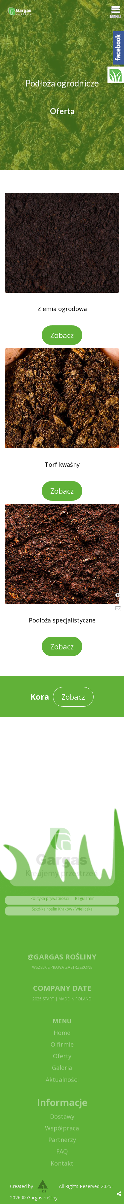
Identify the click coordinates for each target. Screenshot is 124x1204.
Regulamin (85, 901)
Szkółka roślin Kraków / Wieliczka (62, 912)
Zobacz (62, 335)
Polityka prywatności (48, 901)
